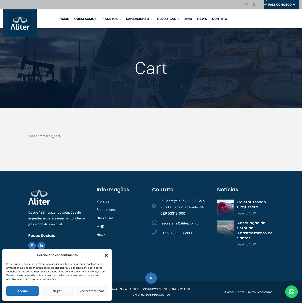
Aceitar (22, 291)
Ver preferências (91, 291)
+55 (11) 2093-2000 (177, 233)
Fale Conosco (281, 4)
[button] (106, 255)
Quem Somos (85, 19)
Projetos (110, 19)
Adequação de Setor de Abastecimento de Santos (255, 230)
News (202, 19)
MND (188, 19)
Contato (219, 19)
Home (64, 19)
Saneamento (137, 19)
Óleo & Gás (166, 19)
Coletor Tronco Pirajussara (251, 204)
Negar (57, 291)
